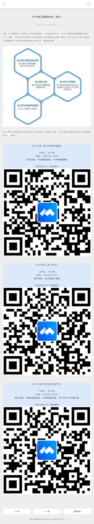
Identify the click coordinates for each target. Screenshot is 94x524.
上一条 (16, 511)
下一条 (47, 511)
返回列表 (77, 511)
